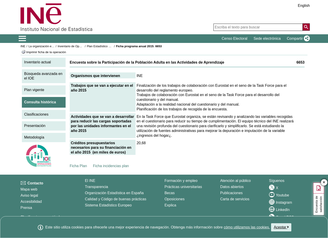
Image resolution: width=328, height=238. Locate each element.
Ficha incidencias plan (111, 166)
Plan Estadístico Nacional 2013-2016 (111, 46)
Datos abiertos (232, 187)
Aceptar (281, 227)
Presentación (34, 126)
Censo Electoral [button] (234, 38)
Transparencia (96, 187)
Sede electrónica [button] (267, 38)
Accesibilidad (31, 201)
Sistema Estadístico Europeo (108, 205)
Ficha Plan (78, 166)
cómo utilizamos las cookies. (247, 227)
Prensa (26, 208)
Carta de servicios (234, 199)
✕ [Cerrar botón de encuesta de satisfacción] (324, 182)
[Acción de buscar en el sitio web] (306, 27)
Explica (170, 205)
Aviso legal (29, 195)
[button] (297, 39)
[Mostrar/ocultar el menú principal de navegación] (22, 39)
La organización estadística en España (53, 46)
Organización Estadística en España (114, 193)
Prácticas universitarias (183, 187)
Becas (169, 193)
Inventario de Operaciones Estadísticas (83, 46)
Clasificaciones (36, 114)
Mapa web (28, 189)
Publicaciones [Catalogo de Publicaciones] (231, 193)
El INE (90, 181)
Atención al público (235, 181)
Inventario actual (37, 62)
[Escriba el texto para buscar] (258, 27)
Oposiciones (174, 199)
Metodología (34, 137)
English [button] (304, 5)
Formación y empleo (180, 181)
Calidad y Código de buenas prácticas (115, 199)
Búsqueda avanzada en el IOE (43, 76)
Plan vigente (34, 90)
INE (22, 46)
